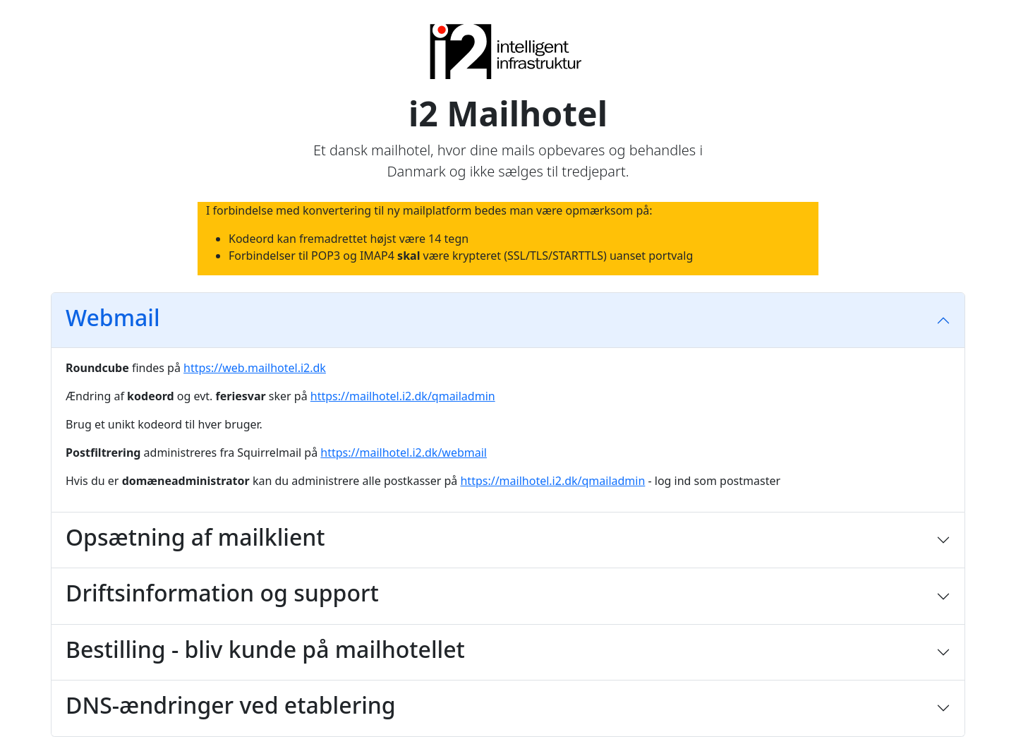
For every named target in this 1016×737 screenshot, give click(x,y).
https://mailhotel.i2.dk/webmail (403, 452)
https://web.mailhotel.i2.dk (254, 368)
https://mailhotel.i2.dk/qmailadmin (402, 396)
